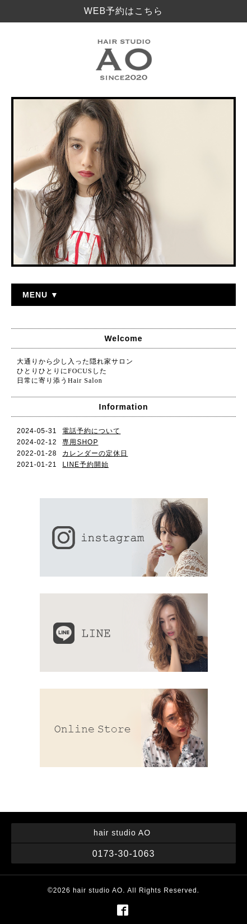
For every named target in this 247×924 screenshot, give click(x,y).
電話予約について (91, 431)
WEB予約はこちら (123, 11)
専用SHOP (80, 442)
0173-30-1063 (123, 853)
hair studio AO (98, 890)
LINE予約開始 (85, 464)
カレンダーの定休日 (95, 453)
